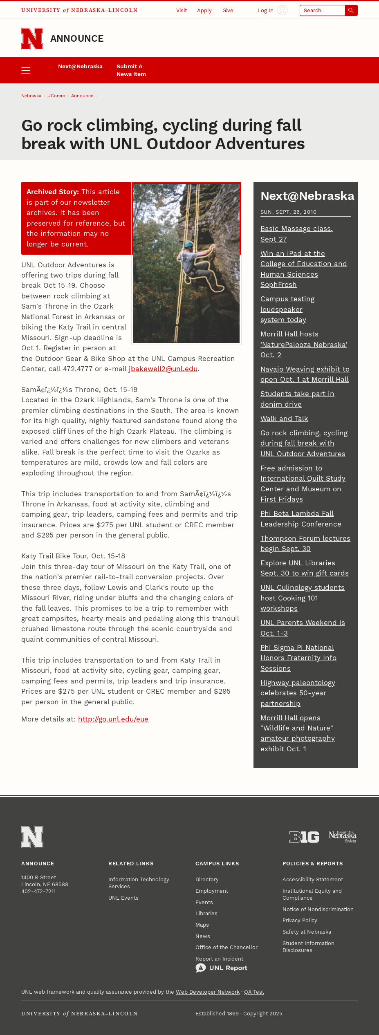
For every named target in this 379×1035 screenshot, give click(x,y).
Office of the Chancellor (226, 947)
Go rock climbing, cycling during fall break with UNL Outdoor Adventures (304, 443)
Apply (204, 10)
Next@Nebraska (80, 66)
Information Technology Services (138, 882)
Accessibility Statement (313, 879)
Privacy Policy (300, 920)
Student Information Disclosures (308, 946)
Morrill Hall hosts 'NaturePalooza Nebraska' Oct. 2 (303, 344)
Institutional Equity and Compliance (312, 894)
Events (204, 902)
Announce (77, 38)
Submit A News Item (131, 70)
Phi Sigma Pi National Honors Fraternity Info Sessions (298, 657)
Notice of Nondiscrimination (318, 909)
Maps (202, 925)
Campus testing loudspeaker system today (287, 309)
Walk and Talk (284, 418)
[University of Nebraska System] (343, 837)
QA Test (254, 992)
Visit (181, 10)
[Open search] (329, 10)
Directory (207, 879)
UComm (56, 96)
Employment (211, 891)
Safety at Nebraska (307, 932)
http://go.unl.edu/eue (113, 719)
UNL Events (123, 898)
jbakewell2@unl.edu (163, 369)
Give (227, 10)
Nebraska (31, 96)
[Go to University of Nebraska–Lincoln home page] (32, 39)
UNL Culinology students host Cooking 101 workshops (302, 597)
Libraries (206, 913)
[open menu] (35, 70)
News (202, 936)
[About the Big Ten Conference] (304, 837)
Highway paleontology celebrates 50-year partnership (297, 693)
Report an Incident (221, 964)
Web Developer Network (208, 992)
